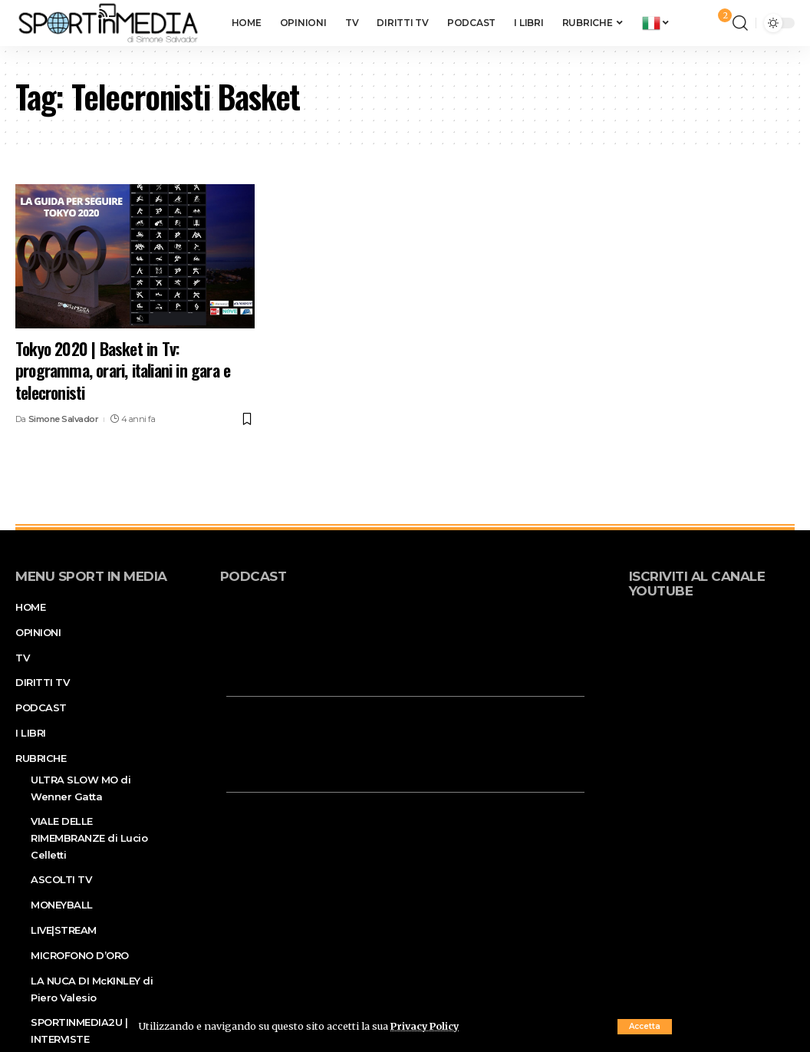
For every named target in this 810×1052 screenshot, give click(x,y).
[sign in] (696, 23)
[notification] (717, 23)
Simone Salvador (63, 419)
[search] (740, 23)
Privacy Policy (426, 1026)
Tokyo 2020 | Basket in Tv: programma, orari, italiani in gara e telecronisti (122, 370)
